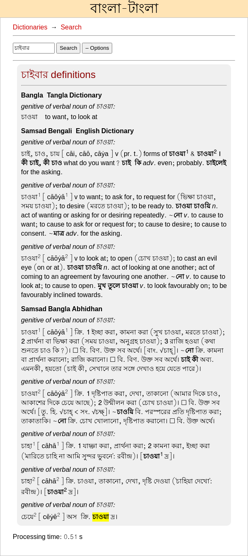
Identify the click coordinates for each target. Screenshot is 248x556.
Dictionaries (30, 27)
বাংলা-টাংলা (124, 8)
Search (71, 27)
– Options (97, 48)
